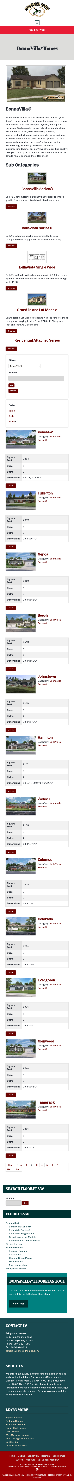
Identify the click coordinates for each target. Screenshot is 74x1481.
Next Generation (18, 1265)
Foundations (16, 1261)
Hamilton (45, 737)
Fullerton (45, 493)
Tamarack (46, 1102)
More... (10, 485)
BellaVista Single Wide (37, 267)
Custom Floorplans (16, 1445)
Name (11, 410)
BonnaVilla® (12, 1223)
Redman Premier (18, 1251)
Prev (19, 1165)
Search (10, 1198)
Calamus (45, 860)
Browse (11, 206)
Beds (11, 416)
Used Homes (12, 1431)
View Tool (18, 1303)
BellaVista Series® (37, 228)
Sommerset (15, 1254)
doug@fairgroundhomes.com (22, 1350)
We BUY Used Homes (17, 1435)
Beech (43, 615)
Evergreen (46, 980)
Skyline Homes (14, 1244)
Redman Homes (14, 1247)
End (18, 1169)
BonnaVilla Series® (37, 189)
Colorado (45, 919)
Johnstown (47, 676)
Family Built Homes (16, 1268)
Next (9, 1169)
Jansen (44, 798)
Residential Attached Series (37, 340)
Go (25, 1203)
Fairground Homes (44, 1475)
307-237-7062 (37, 30)
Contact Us (12, 1442)
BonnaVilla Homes (16, 1424)
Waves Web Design (45, 1464)
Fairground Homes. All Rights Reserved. (48, 1467)
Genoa (43, 554)
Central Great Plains (20, 1258)
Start (10, 1165)
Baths (11, 421)
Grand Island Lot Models (37, 310)
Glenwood (46, 1041)
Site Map (37, 1477)
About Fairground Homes (20, 1438)
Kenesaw (45, 432)
